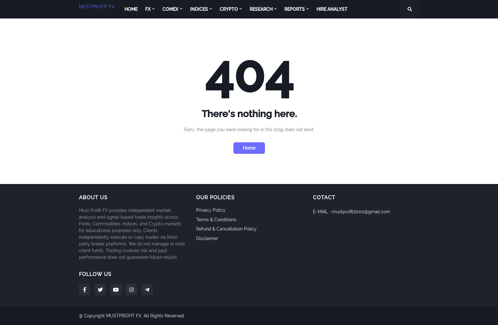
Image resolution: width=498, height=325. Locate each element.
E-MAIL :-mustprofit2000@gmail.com (351, 211)
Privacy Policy (210, 210)
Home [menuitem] (131, 9)
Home (249, 148)
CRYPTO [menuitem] (229, 9)
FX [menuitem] (148, 9)
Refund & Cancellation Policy (226, 228)
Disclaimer (207, 238)
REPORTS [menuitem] (294, 9)
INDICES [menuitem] (199, 9)
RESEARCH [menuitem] (261, 9)
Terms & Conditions (216, 219)
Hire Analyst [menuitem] (332, 9)
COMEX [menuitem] (170, 9)
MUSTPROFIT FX (96, 6)
